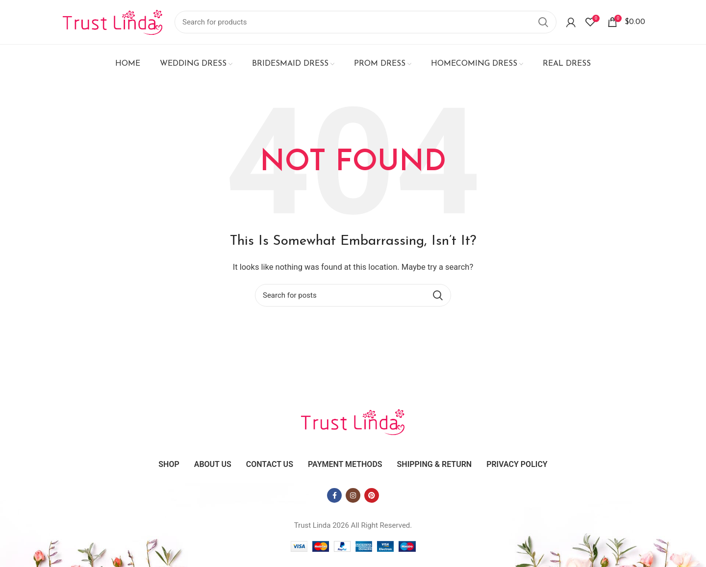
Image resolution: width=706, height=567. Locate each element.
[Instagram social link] (353, 495)
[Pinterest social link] (371, 495)
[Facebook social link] (334, 495)
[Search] (365, 22)
